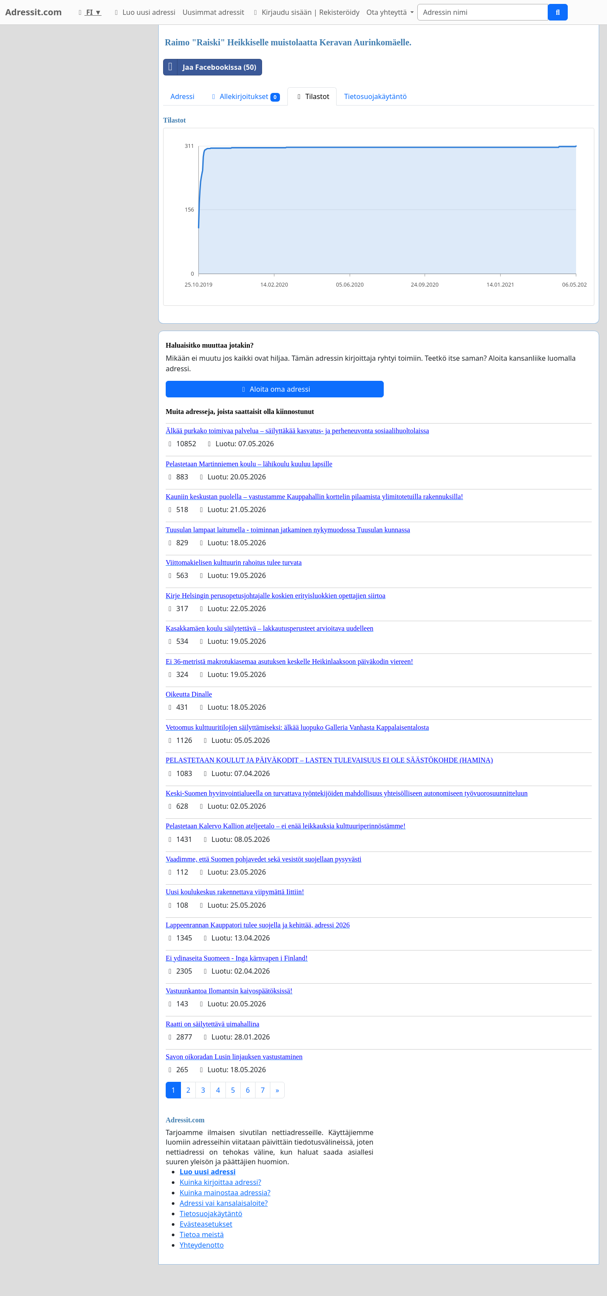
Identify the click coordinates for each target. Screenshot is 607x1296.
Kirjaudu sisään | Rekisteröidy (305, 12)
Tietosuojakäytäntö (375, 96)
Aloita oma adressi (274, 389)
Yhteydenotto (202, 1245)
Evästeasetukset (206, 1224)
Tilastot (312, 96)
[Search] (482, 12)
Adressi (182, 96)
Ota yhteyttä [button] (387, 12)
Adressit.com (33, 12)
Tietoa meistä (202, 1234)
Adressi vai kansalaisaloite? (224, 1203)
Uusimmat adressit (213, 12)
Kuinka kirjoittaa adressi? (220, 1182)
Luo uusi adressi (144, 12)
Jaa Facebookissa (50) (210, 67)
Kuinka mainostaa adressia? (225, 1192)
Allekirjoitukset (244, 97)
